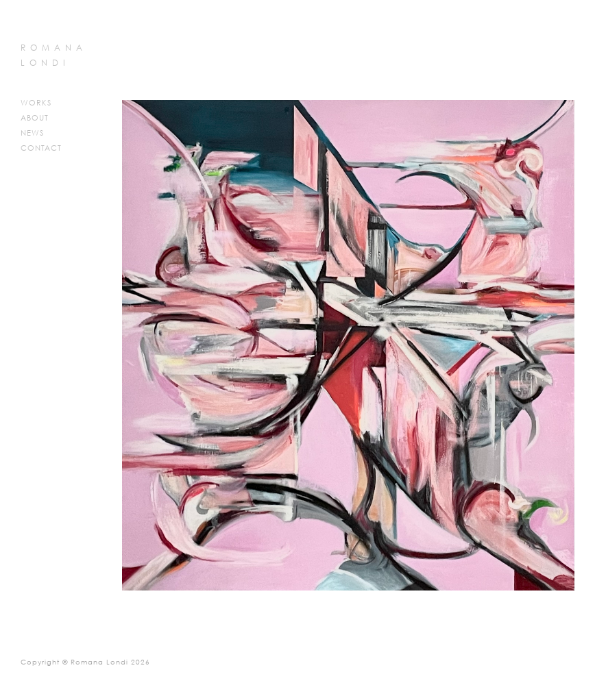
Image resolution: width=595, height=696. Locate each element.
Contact (41, 148)
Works (36, 103)
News (32, 133)
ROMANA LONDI (54, 56)
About (35, 118)
